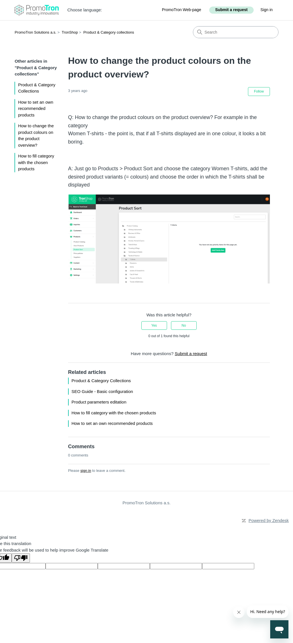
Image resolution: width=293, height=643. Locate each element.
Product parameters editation (99, 402)
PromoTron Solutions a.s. (35, 32)
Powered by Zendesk (269, 520)
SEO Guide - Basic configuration (102, 391)
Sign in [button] (267, 9)
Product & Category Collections (36, 88)
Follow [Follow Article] (259, 91)
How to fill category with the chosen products (36, 162)
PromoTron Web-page (181, 9)
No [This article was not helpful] (184, 325)
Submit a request (231, 9)
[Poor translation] (21, 558)
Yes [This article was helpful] (154, 325)
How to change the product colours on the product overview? (36, 135)
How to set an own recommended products (35, 108)
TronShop (70, 32)
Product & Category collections (108, 32)
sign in (85, 470)
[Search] (235, 32)
